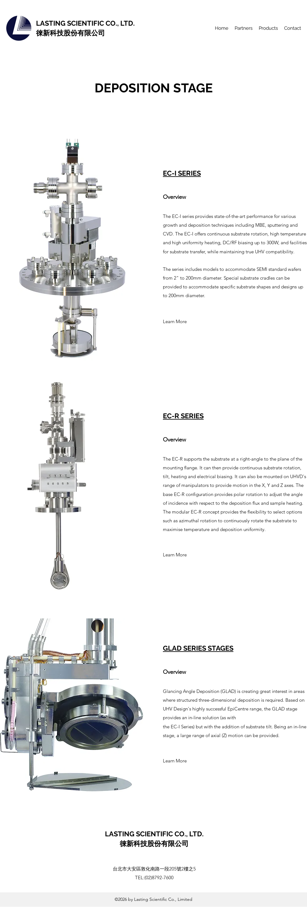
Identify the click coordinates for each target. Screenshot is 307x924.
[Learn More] (175, 321)
